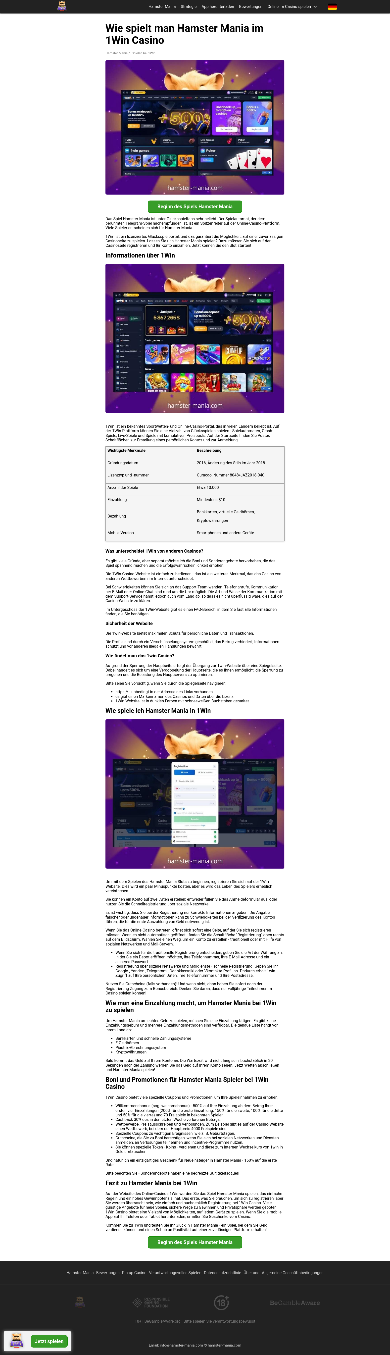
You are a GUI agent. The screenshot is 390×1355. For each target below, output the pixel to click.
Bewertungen (250, 6)
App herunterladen (217, 6)
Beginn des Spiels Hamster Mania (195, 206)
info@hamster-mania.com (181, 1345)
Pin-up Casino (134, 1272)
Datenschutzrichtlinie (222, 1272)
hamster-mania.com (224, 1345)
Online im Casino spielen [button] (289, 6)
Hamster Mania (162, 6)
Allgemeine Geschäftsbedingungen (293, 1272)
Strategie (189, 6)
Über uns (251, 1272)
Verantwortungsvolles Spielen (175, 1272)
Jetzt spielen (49, 1341)
